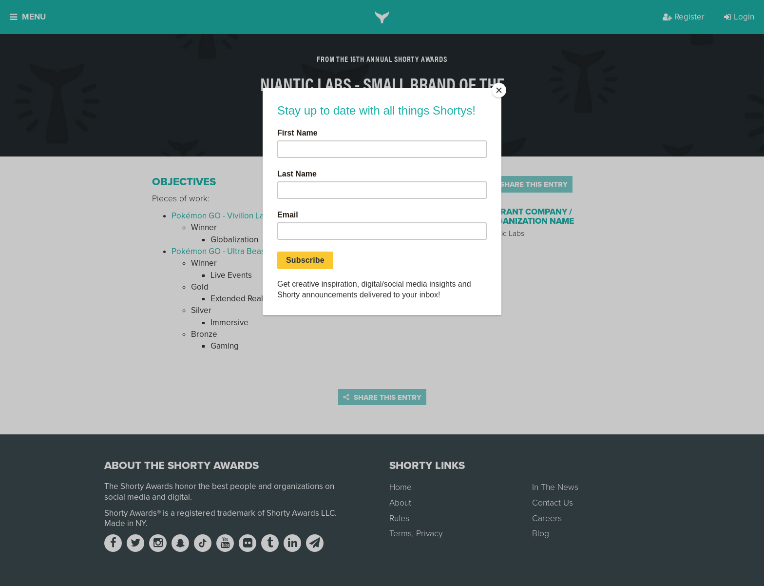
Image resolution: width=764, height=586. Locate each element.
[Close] (499, 90)
